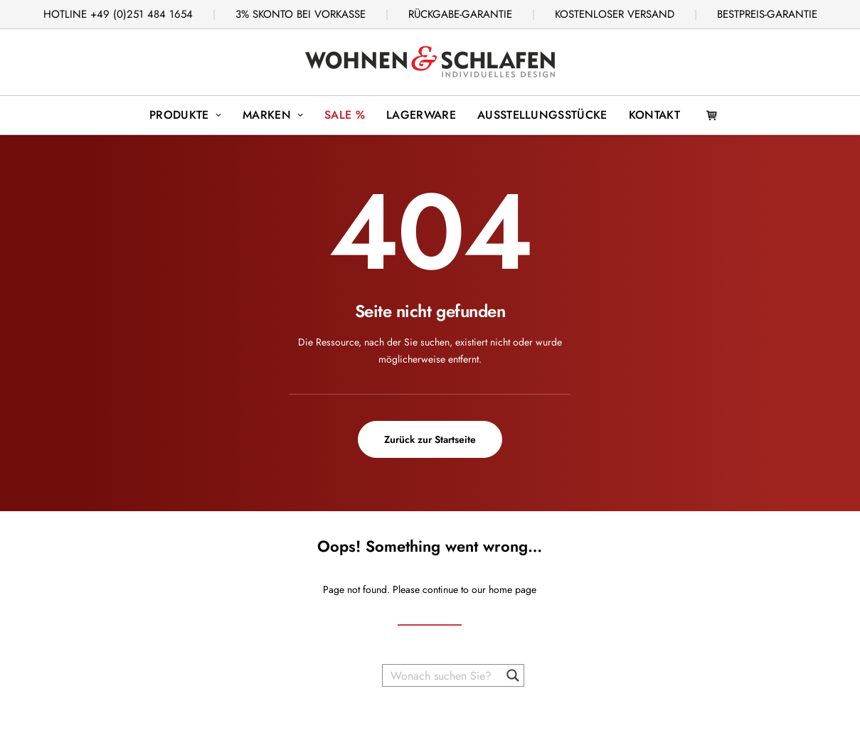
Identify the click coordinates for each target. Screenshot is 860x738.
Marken (273, 115)
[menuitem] (185, 115)
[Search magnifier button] (513, 675)
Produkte (185, 115)
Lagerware (421, 115)
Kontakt (654, 115)
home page (512, 589)
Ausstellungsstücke (542, 115)
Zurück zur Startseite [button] (430, 439)
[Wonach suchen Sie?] (443, 675)
